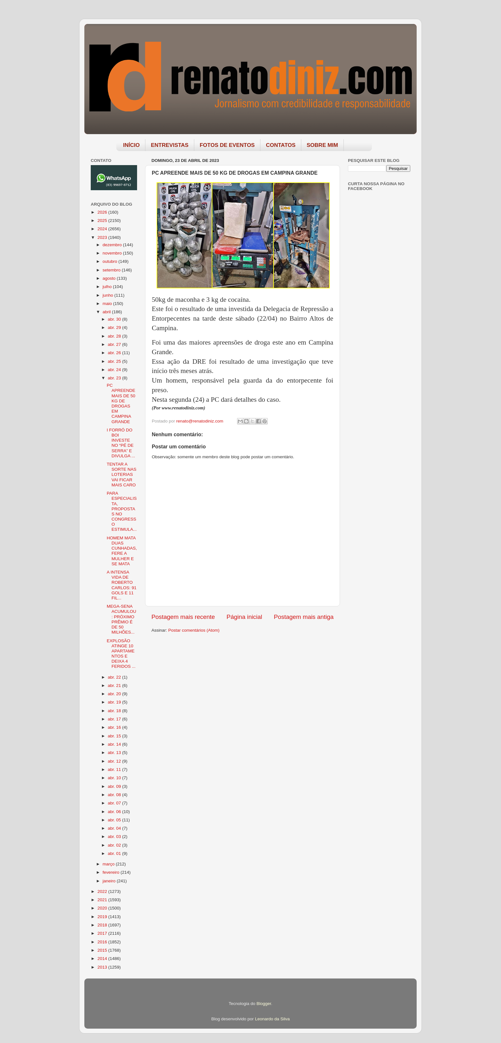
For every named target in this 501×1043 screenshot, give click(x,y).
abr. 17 (115, 719)
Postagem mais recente (183, 616)
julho (108, 286)
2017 (102, 933)
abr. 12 (115, 761)
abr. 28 (115, 336)
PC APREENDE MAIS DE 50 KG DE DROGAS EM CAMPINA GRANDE (121, 403)
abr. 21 (115, 685)
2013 (102, 967)
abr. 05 (115, 820)
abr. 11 (115, 769)
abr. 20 (115, 693)
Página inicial (244, 616)
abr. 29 (115, 327)
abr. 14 (115, 744)
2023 (102, 237)
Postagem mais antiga (304, 616)
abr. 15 (115, 736)
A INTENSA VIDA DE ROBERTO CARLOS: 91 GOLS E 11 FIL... (121, 585)
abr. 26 (115, 352)
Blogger (264, 1003)
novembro (113, 253)
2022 (102, 891)
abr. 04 (115, 828)
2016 (102, 942)
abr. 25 (115, 361)
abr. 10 (115, 777)
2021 (102, 899)
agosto (110, 278)
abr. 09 (115, 786)
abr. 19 (115, 702)
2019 (102, 916)
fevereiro (111, 872)
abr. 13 (115, 752)
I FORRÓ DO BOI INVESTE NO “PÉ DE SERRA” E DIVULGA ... (121, 443)
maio (108, 303)
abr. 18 (115, 710)
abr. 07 (115, 803)
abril (107, 311)
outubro (111, 261)
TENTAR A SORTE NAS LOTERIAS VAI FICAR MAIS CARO (121, 474)
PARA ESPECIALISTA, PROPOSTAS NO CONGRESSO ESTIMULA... (122, 511)
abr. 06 (115, 811)
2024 (102, 228)
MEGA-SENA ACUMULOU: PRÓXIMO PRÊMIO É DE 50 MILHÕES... (121, 619)
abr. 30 (115, 319)
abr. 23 (115, 378)
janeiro (110, 881)
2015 (102, 950)
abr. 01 (115, 853)
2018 (102, 925)
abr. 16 (115, 727)
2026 (102, 212)
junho (108, 295)
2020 (102, 908)
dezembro (113, 244)
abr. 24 (115, 369)
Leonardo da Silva (272, 1018)
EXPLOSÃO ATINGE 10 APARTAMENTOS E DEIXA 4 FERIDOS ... (121, 653)
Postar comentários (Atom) (194, 630)
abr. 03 (115, 836)
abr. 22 (115, 677)
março (109, 864)
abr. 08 (115, 794)
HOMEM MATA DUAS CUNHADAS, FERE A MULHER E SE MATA (122, 551)
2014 (102, 958)
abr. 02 (115, 845)
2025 (102, 220)
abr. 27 (115, 344)
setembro (112, 270)
